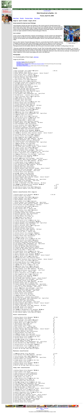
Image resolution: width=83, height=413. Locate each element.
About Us (42, 409)
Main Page (16, 18)
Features (28, 9)
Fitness (56, 9)
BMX (39, 9)
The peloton (18, 62)
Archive (41, 408)
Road (32, 9)
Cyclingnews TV (15, 9)
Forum (69, 9)
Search (65, 9)
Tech (24, 9)
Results (22, 18)
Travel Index (46, 408)
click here (36, 57)
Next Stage (37, 18)
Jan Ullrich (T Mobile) (20, 61)
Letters (61, 9)
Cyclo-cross (43, 9)
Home (37, 408)
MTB (36, 9)
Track (48, 9)
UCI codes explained (47, 10)
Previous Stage (29, 18)
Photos (52, 9)
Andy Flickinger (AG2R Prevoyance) (23, 65)
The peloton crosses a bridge (22, 64)
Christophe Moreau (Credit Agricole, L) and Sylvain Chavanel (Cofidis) (30, 63)
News (21, 9)
